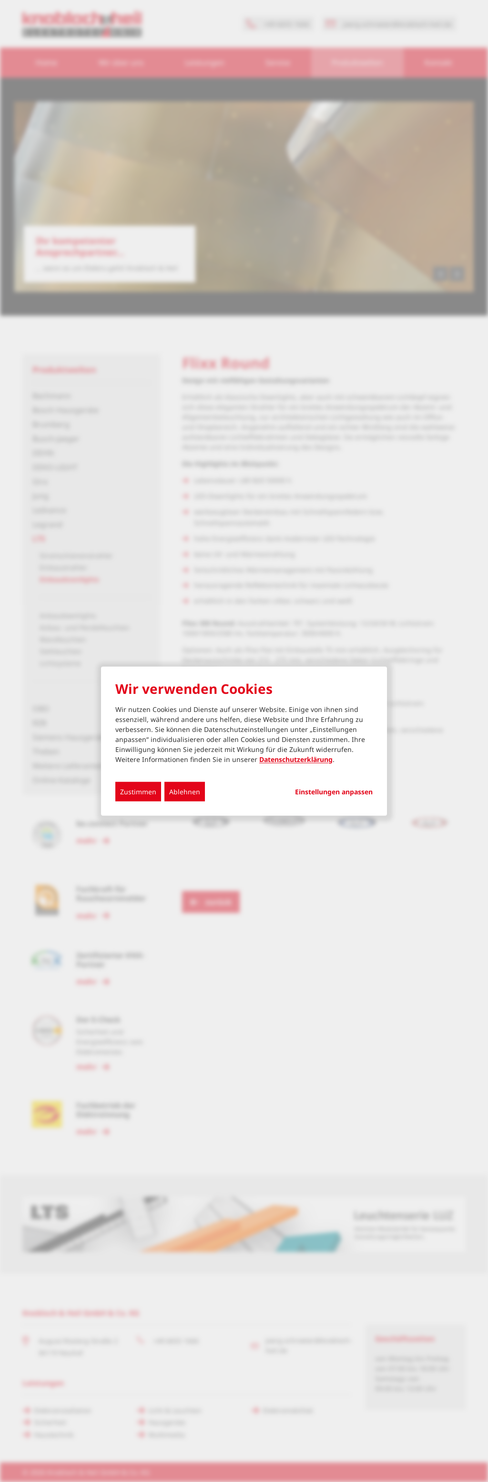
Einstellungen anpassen (334, 791)
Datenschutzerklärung (296, 758)
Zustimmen (138, 791)
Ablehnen (184, 791)
